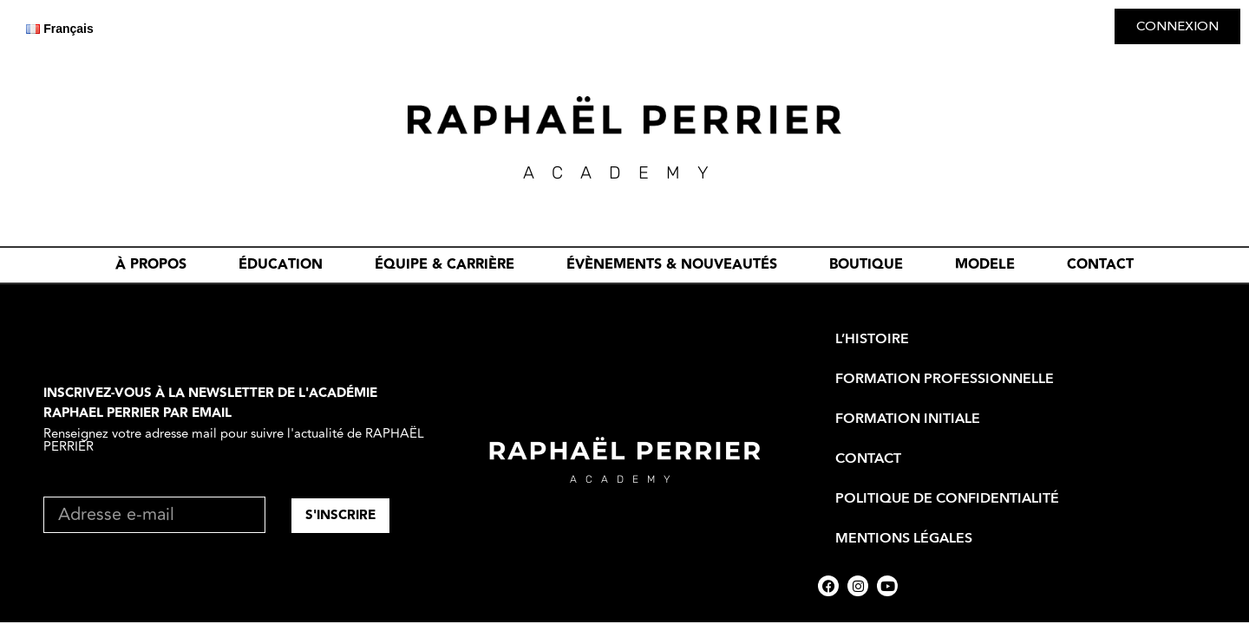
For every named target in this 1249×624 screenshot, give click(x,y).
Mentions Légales (903, 538)
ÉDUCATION (281, 265)
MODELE (985, 265)
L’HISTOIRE (872, 338)
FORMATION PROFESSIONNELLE (944, 378)
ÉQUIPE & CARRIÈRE (444, 265)
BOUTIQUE (866, 265)
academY (624, 172)
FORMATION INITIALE (907, 418)
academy (624, 479)
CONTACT (1100, 265)
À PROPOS (150, 265)
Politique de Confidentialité (947, 498)
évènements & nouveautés (671, 265)
